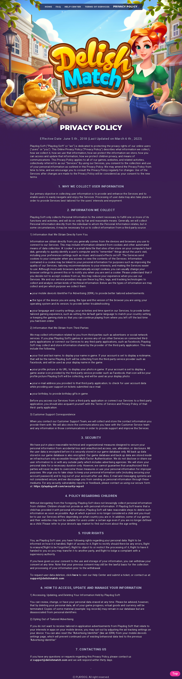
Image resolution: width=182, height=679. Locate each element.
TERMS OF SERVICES (97, 7)
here (75, 575)
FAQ (58, 7)
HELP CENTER (73, 7)
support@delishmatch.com (47, 578)
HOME (48, 7)
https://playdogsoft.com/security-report (59, 486)
